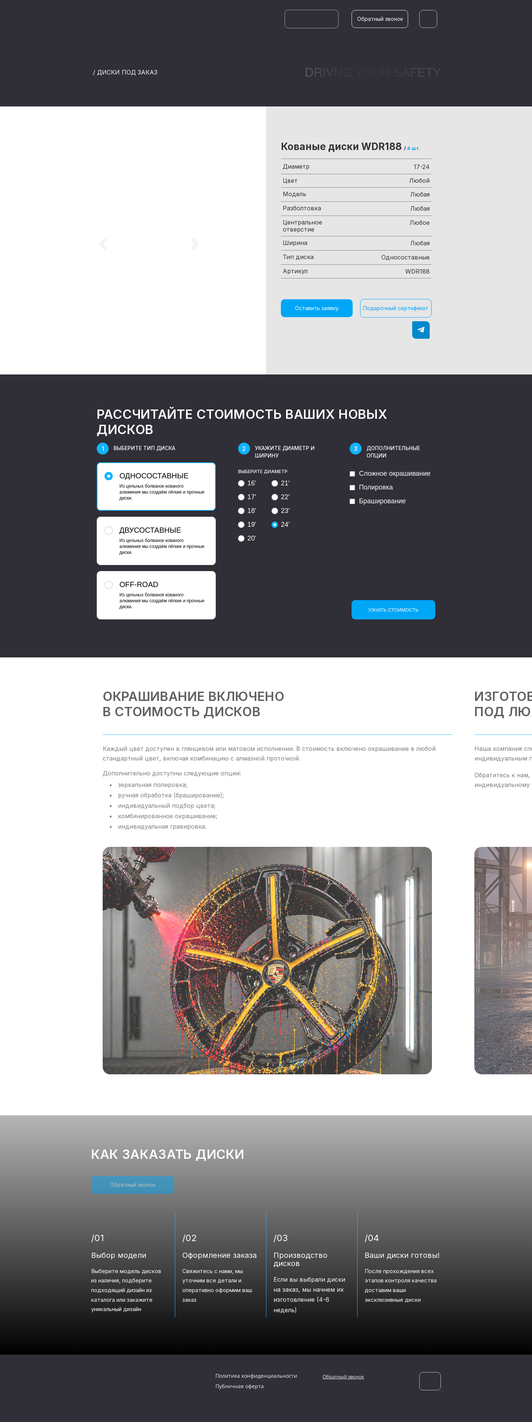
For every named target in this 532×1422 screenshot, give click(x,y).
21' (280, 483)
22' (280, 497)
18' (247, 510)
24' (280, 524)
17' (247, 497)
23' (280, 510)
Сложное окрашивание (390, 473)
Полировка (371, 487)
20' (247, 538)
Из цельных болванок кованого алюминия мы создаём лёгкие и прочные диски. (155, 486)
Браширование (378, 501)
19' (247, 524)
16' (247, 483)
